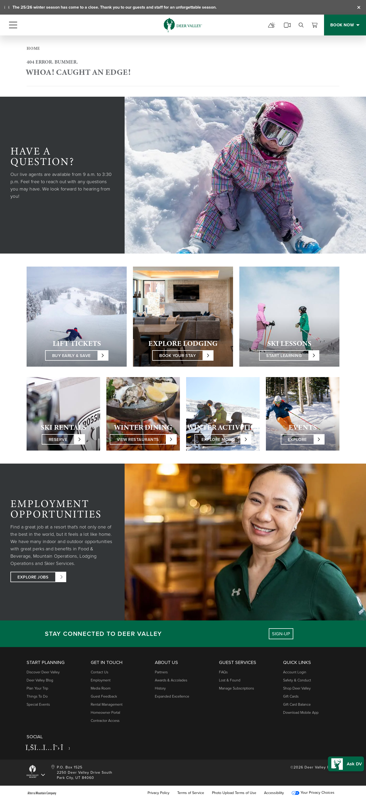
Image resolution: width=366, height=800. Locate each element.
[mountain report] (272, 25)
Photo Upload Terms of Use (234, 793)
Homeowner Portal (105, 712)
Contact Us (99, 672)
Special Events (38, 704)
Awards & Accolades (171, 680)
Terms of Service (190, 793)
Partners (161, 672)
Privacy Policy (158, 793)
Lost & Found (229, 680)
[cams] (287, 25)
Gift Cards (290, 696)
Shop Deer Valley (297, 688)
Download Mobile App (301, 712)
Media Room (101, 688)
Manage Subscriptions (236, 688)
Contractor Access (105, 720)
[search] (301, 25)
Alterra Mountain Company (42, 793)
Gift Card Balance (297, 704)
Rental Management (107, 704)
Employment (101, 680)
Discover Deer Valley (43, 672)
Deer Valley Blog (40, 680)
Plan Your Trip (37, 688)
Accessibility (274, 793)
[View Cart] (315, 25)
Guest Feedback (104, 696)
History (160, 688)
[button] (344, 760)
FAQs (223, 672)
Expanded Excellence (172, 696)
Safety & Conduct (297, 680)
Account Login (294, 672)
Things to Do (37, 696)
